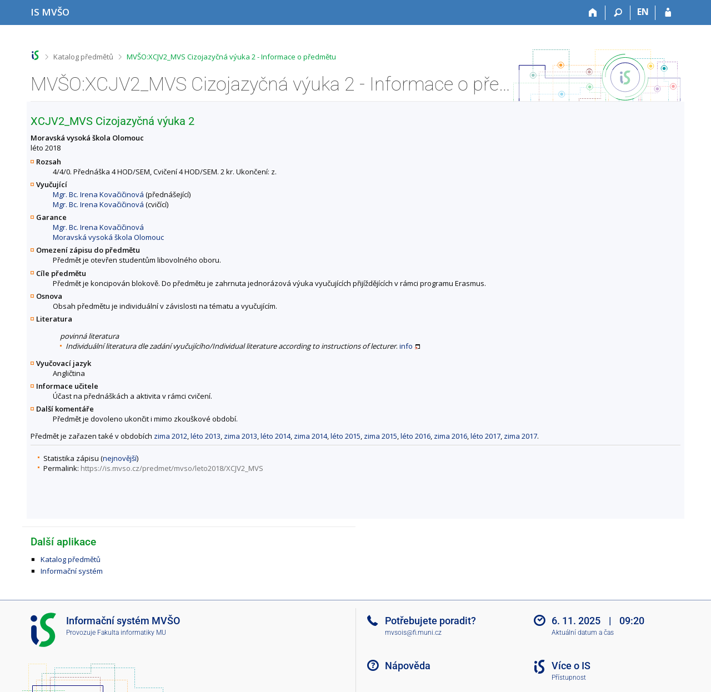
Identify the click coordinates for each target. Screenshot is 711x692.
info (406, 346)
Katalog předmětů (83, 57)
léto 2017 (485, 436)
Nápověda (407, 665)
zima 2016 (450, 436)
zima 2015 (380, 436)
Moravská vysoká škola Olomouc (108, 237)
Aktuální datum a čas (583, 632)
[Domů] (592, 13)
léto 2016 (415, 436)
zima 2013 (240, 436)
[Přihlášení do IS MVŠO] (667, 13)
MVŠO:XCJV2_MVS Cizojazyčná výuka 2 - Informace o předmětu (231, 57)
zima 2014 (310, 436)
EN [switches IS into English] (643, 12)
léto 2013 (206, 436)
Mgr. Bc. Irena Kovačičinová (98, 194)
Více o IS (571, 665)
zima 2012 (170, 436)
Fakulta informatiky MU (131, 632)
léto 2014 (276, 436)
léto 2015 (345, 436)
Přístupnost (569, 677)
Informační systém (72, 571)
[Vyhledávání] (617, 13)
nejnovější (120, 458)
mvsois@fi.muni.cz (413, 632)
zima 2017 (520, 436)
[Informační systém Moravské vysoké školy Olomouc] (50, 12)
